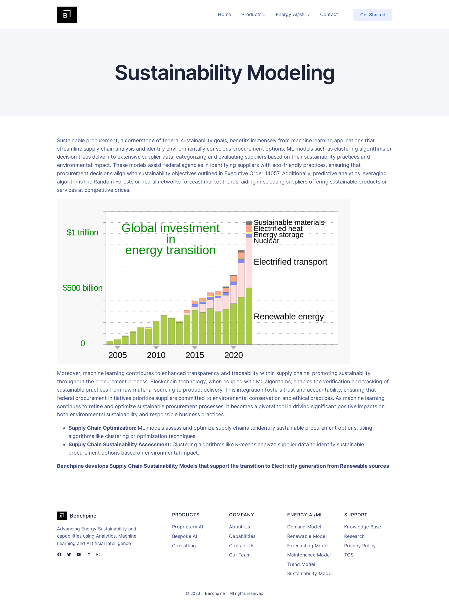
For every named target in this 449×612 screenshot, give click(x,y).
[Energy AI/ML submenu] (308, 14)
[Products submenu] (264, 14)
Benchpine (83, 516)
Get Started (372, 14)
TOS (349, 555)
